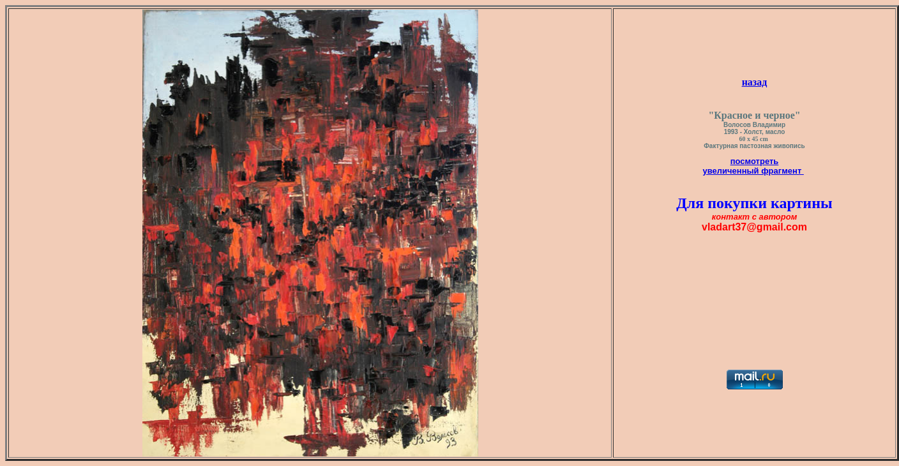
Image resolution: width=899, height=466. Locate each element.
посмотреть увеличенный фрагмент (753, 166)
